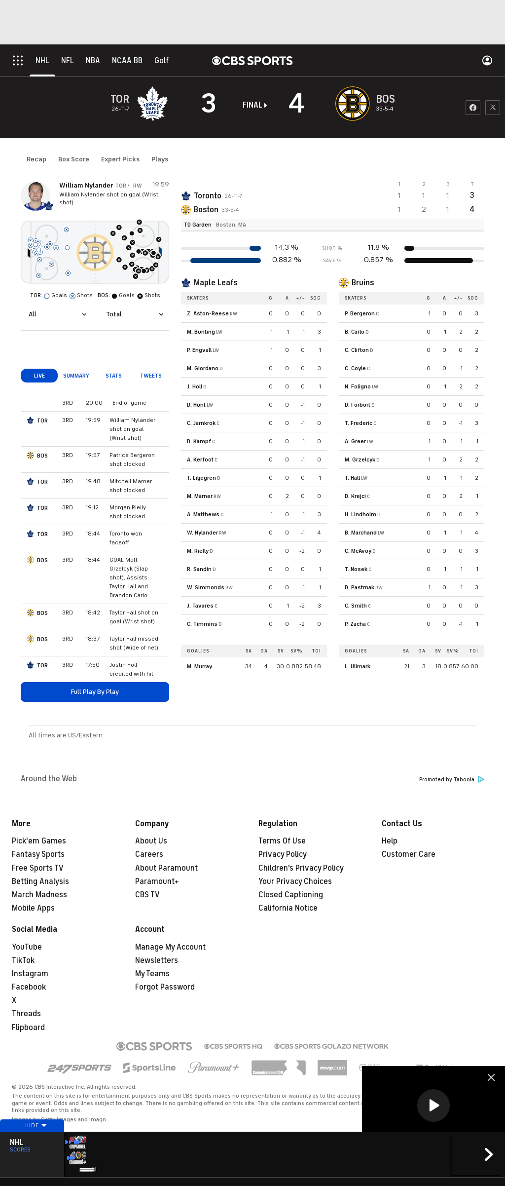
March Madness (39, 895)
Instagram (30, 974)
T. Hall (352, 477)
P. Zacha (355, 623)
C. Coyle (355, 368)
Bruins (363, 283)
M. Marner (200, 496)
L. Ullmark (357, 666)
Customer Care (408, 854)
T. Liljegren (201, 477)
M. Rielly (198, 550)
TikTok (23, 960)
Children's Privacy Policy (301, 868)
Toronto (207, 196)
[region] (433, 1106)
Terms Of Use (282, 841)
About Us (151, 841)
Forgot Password (165, 987)
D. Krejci (355, 496)
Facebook (29, 987)
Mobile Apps (33, 908)
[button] (433, 1105)
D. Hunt (196, 404)
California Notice (288, 908)
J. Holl (194, 386)
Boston (206, 210)
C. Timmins (202, 623)
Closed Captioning (290, 895)
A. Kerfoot (200, 459)
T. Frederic (358, 423)
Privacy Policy (282, 854)
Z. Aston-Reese (208, 313)
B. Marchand (361, 532)
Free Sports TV (38, 868)
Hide (32, 1138)
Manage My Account (170, 947)
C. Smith (356, 605)
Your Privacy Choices (295, 881)
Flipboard (28, 1028)
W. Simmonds (205, 587)
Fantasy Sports (38, 854)
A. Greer (355, 441)
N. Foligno (358, 386)
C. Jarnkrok (201, 423)
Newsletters (156, 960)
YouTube (27, 947)
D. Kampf (199, 441)
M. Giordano (202, 368)
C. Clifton (357, 349)
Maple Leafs (215, 283)
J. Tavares (200, 605)
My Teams (152, 974)
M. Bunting (201, 331)
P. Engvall (199, 349)
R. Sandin (199, 569)
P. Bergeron (360, 313)
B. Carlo (354, 331)
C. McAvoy (358, 550)
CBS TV (147, 895)
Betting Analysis (40, 881)
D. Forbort (357, 404)
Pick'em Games (39, 841)
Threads (26, 1014)
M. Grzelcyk (360, 459)
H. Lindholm (360, 514)
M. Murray (199, 666)
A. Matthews (203, 514)
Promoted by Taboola (451, 779)
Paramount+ (157, 881)
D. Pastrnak (359, 587)
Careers (149, 854)
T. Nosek (356, 569)
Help (389, 841)
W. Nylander (202, 532)
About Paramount (166, 868)
